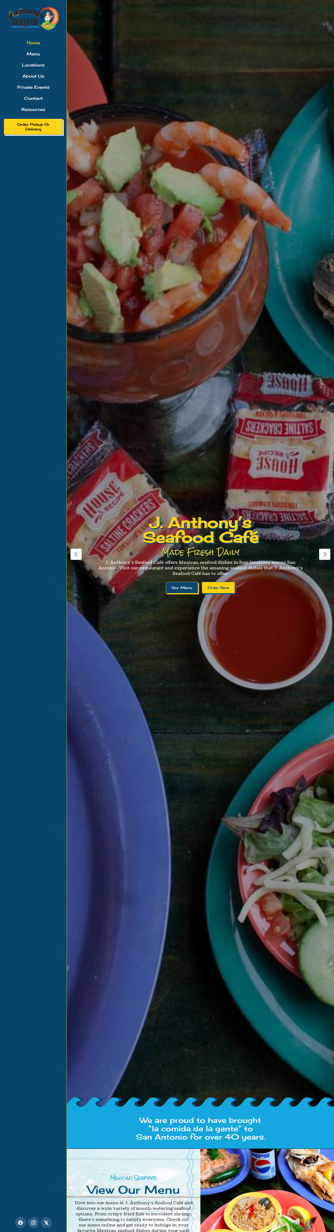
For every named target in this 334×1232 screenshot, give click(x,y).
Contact (33, 98)
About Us (33, 76)
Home (33, 42)
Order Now (218, 587)
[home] (33, 18)
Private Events (33, 87)
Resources (33, 109)
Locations (33, 64)
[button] (76, 554)
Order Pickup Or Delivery (33, 126)
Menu (33, 53)
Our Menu (182, 587)
